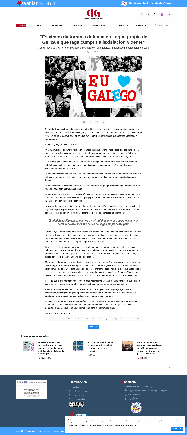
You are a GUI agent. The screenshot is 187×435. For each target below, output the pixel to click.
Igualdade (79, 25)
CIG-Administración (91, 319)
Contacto (141, 25)
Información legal (76, 387)
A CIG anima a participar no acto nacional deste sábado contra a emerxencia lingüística (100, 347)
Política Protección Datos (79, 391)
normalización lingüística (133, 319)
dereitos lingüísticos (105, 319)
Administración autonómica (76, 319)
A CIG (37, 25)
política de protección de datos (170, 421)
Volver (93, 327)
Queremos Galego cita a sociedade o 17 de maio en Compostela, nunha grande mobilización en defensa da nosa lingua (51, 348)
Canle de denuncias (77, 399)
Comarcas (122, 25)
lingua (122, 319)
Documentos (57, 25)
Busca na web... (162, 25)
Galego (116, 319)
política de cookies (145, 421)
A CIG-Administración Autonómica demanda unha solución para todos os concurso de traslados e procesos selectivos (150, 348)
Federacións (100, 25)
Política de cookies (76, 395)
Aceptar (177, 429)
